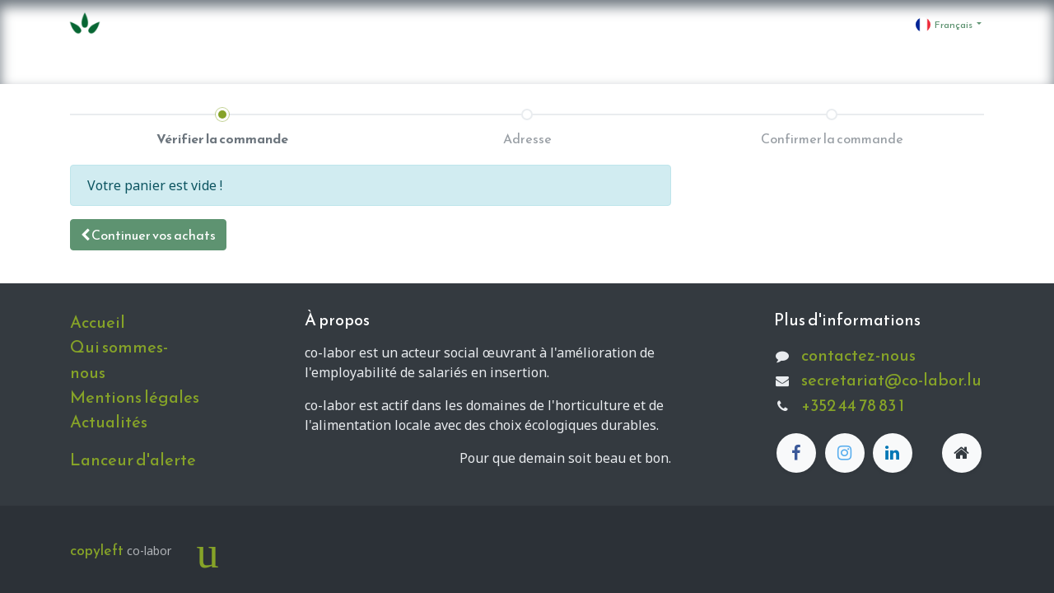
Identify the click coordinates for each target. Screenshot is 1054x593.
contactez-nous (858, 355)
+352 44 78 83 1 (852, 405)
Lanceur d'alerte (133, 459)
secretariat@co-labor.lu (891, 379)
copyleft (97, 550)
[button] (148, 234)
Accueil (97, 322)
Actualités (108, 421)
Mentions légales (134, 397)
